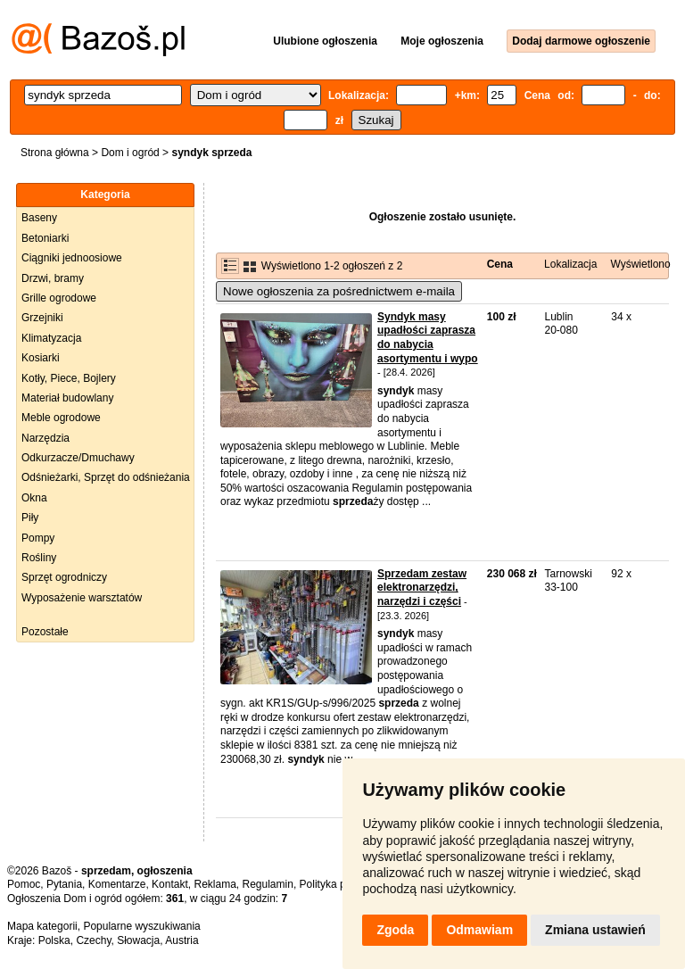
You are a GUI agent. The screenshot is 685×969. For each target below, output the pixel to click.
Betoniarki (45, 238)
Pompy (37, 538)
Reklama (214, 884)
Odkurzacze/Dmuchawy (78, 457)
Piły (29, 517)
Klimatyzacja (51, 338)
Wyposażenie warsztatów (81, 598)
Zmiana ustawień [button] (595, 930)
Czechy (93, 940)
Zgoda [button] (395, 930)
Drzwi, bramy (52, 278)
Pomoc (23, 884)
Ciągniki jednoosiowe (71, 258)
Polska (54, 940)
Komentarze (117, 884)
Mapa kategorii (42, 926)
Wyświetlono (640, 264)
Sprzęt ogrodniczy (64, 577)
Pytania (64, 884)
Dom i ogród (130, 152)
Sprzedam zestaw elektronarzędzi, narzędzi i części (421, 587)
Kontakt (170, 884)
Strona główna (55, 152)
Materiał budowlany (67, 398)
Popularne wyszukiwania (141, 926)
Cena (500, 264)
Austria (181, 940)
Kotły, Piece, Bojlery (68, 378)
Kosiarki (40, 358)
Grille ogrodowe (58, 298)
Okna (34, 498)
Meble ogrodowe (61, 417)
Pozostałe (45, 631)
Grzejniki (42, 317)
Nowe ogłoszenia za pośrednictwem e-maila (339, 291)
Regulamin (268, 884)
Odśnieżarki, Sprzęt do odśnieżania (105, 477)
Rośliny (38, 557)
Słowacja (138, 940)
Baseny (39, 217)
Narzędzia (45, 438)
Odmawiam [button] (479, 930)
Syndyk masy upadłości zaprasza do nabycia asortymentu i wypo (427, 338)
